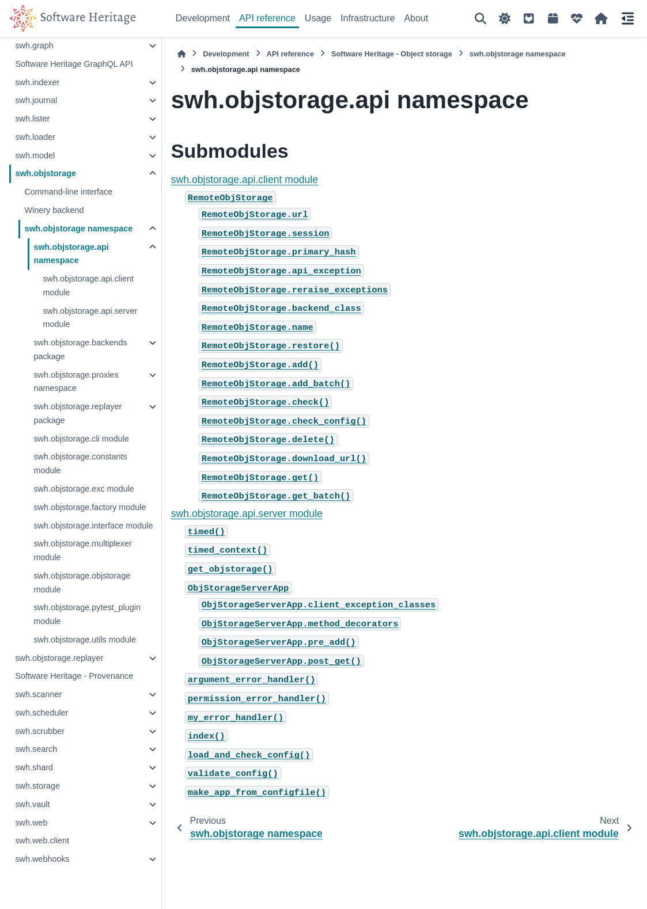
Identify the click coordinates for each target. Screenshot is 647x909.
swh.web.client (42, 840)
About (416, 18)
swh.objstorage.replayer (59, 658)
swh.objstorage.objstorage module (81, 582)
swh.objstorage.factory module (89, 507)
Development (203, 18)
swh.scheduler (41, 712)
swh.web (31, 822)
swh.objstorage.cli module (81, 438)
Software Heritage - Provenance (74, 675)
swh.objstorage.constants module (80, 463)
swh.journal (36, 100)
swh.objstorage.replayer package (77, 413)
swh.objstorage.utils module (84, 639)
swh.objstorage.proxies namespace (75, 381)
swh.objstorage (45, 173)
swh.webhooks (42, 859)
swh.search (36, 749)
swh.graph (34, 45)
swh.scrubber (40, 731)
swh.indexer (37, 82)
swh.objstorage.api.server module (90, 317)
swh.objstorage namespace (78, 228)
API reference (267, 18)
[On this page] (627, 18)
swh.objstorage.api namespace (70, 253)
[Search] (480, 18)
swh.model (35, 155)
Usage (318, 18)
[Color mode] (505, 18)
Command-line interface (68, 191)
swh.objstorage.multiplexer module (82, 550)
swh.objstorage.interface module (93, 525)
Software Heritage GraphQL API (74, 64)
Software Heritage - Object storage (391, 54)
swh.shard (34, 767)
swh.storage (37, 785)
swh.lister (32, 118)
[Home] (181, 54)
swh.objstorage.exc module (83, 488)
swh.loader (35, 137)
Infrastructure (367, 18)
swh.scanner (38, 694)
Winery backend (54, 210)
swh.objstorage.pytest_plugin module (87, 614)
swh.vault (32, 804)
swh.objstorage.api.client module (88, 285)
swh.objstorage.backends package (80, 349)
